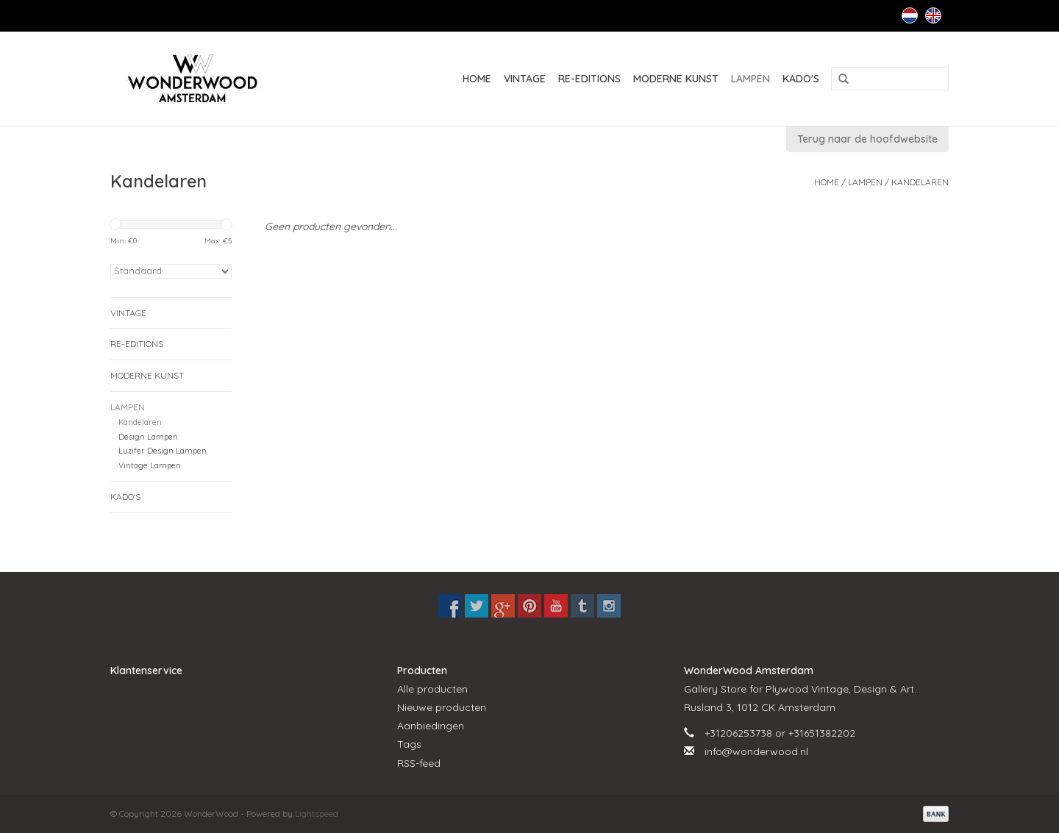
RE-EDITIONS (589, 78)
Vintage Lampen (149, 465)
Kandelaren (920, 181)
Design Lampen (148, 437)
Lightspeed (316, 813)
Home (477, 78)
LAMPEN (750, 78)
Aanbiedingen (430, 725)
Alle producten (432, 689)
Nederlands (910, 15)
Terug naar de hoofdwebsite (867, 139)
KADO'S (800, 78)
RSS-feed (419, 763)
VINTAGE (525, 78)
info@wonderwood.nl (756, 751)
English (933, 15)
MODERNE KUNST (676, 78)
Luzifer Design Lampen (162, 451)
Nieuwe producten (441, 707)
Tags (409, 744)
